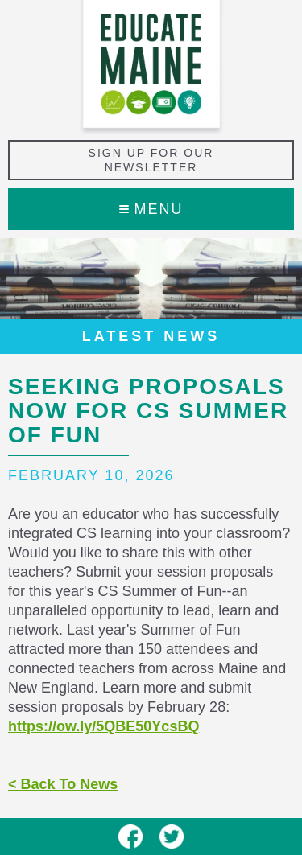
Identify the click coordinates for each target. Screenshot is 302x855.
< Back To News (63, 784)
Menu (151, 209)
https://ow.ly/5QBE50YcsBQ (103, 726)
